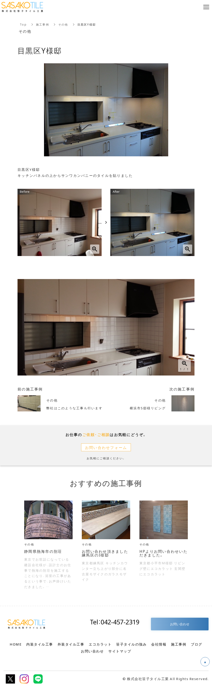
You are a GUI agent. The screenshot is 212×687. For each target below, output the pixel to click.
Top (23, 24)
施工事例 (42, 24)
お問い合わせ (179, 624)
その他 (63, 24)
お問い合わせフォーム (106, 447)
